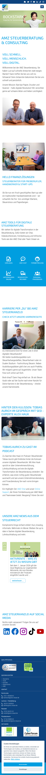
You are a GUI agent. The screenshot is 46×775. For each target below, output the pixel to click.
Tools (4, 681)
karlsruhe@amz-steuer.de (11, 698)
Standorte (6, 679)
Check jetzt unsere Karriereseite (22, 316)
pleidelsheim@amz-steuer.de (12, 721)
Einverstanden (23, 764)
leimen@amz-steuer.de (10, 705)
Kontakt (5, 683)
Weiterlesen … (18, 581)
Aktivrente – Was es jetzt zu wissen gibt (23, 560)
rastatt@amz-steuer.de (11, 713)
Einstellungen (23, 769)
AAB (4, 686)
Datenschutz (7, 684)
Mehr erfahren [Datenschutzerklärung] (15, 759)
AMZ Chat (21, 489)
